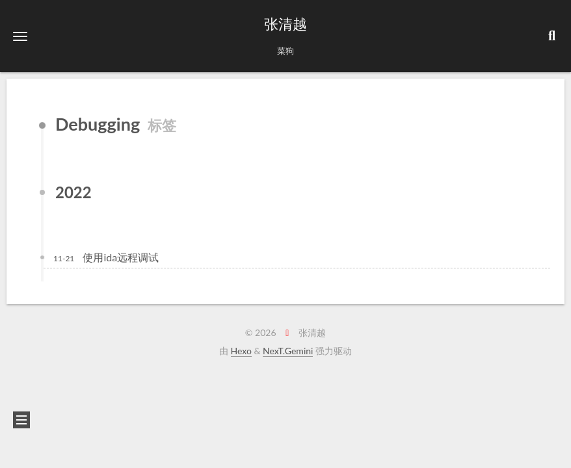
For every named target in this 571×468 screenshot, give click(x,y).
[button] (20, 36)
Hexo (241, 350)
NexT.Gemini (288, 350)
